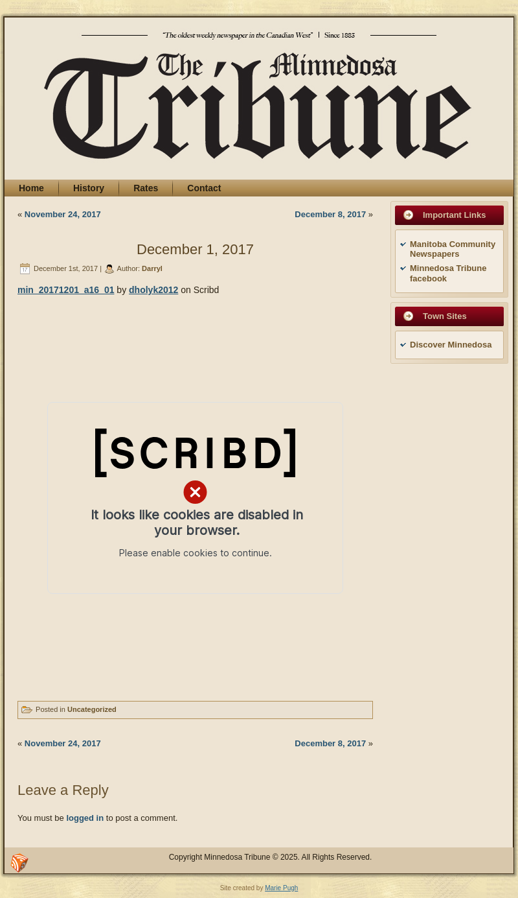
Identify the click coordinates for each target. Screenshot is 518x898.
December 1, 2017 (195, 249)
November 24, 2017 (63, 214)
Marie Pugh (281, 888)
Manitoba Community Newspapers (452, 249)
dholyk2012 (153, 290)
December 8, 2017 (330, 214)
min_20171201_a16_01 (65, 290)
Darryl (152, 268)
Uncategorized (92, 709)
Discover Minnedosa (450, 344)
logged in (85, 818)
